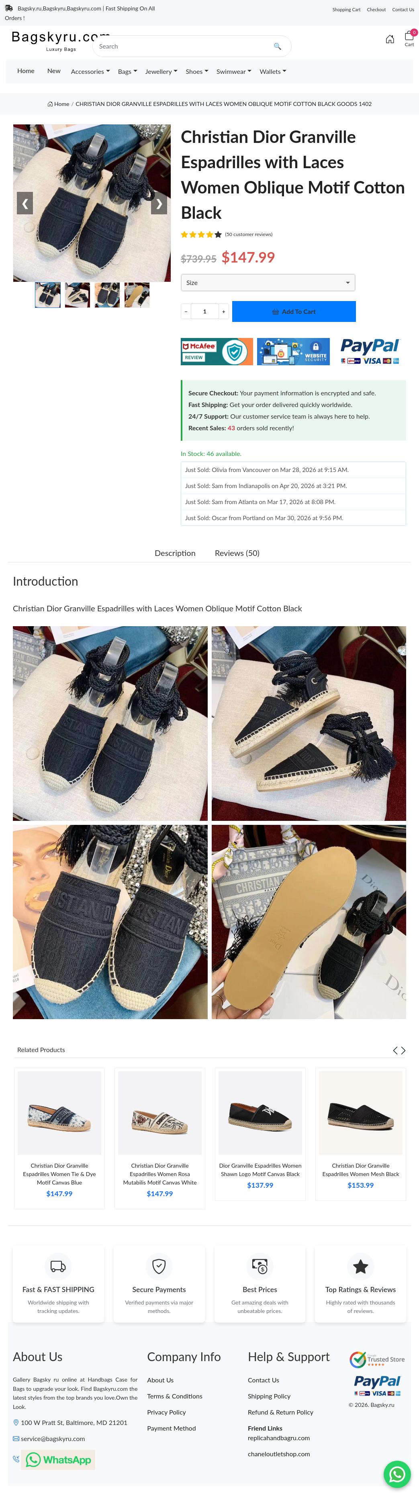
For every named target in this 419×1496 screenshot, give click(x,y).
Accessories (87, 71)
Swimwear (231, 71)
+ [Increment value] (223, 311)
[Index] (390, 39)
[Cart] (409, 39)
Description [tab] (175, 553)
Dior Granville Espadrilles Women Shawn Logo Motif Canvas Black (260, 1169)
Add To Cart (294, 311)
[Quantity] (205, 311)
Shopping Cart (347, 9)
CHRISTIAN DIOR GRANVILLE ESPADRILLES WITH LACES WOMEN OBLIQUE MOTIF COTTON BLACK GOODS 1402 (224, 103)
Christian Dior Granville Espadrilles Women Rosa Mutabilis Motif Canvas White (159, 1174)
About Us (160, 1380)
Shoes (194, 71)
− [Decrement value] (186, 311)
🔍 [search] (278, 46)
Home (26, 70)
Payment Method (171, 1429)
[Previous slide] (395, 1049)
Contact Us (403, 9)
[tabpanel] (59, 1141)
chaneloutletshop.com (279, 1454)
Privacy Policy (166, 1413)
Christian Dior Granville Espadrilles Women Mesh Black (360, 1169)
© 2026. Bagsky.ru (371, 1405)
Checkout (376, 9)
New (54, 70)
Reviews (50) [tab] (237, 553)
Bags (124, 71)
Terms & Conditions (174, 1396)
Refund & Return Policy (280, 1413)
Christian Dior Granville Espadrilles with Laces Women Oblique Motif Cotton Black (157, 608)
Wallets (270, 71)
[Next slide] (403, 1049)
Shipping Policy (269, 1396)
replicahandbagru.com (279, 1438)
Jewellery (158, 71)
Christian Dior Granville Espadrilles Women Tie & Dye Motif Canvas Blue (59, 1174)
